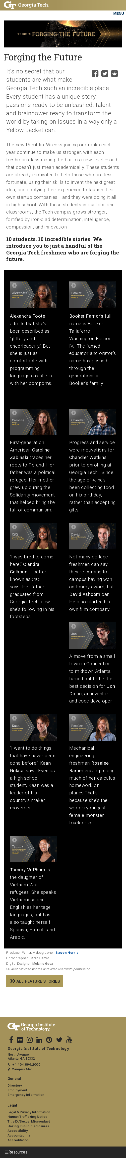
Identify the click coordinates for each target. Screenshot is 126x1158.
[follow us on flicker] (20, 1040)
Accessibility (17, 1131)
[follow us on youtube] (69, 1040)
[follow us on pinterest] (49, 1040)
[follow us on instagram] (30, 1040)
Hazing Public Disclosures (28, 1126)
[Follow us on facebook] (11, 1040)
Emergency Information (25, 1095)
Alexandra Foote (27, 316)
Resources (17, 1152)
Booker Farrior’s (86, 316)
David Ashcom (84, 594)
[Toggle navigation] (118, 7)
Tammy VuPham (27, 870)
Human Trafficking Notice (27, 1117)
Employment (17, 1090)
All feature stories (38, 981)
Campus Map (22, 1069)
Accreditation (18, 1140)
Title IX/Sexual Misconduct (28, 1121)
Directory (14, 1085)
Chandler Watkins (88, 457)
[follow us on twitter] (59, 1040)
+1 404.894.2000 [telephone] (26, 1064)
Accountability (18, 1135)
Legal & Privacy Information (28, 1112)
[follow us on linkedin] (39, 1040)
